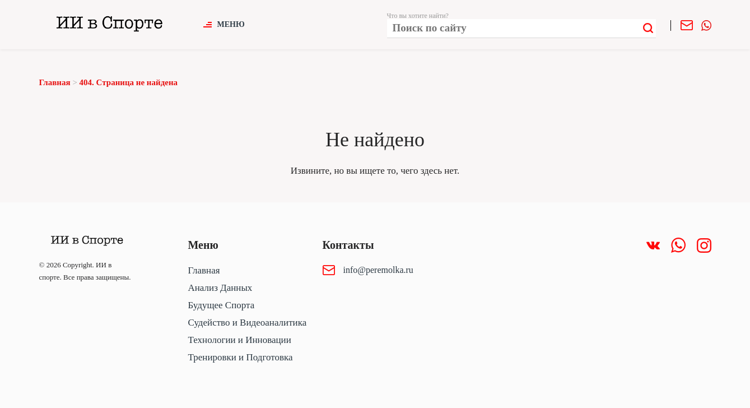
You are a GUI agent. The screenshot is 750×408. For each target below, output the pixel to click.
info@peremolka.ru (378, 270)
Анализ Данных (220, 287)
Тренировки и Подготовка (240, 357)
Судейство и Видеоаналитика (247, 322)
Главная (204, 270)
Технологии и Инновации (239, 340)
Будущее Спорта (221, 305)
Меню (231, 24)
